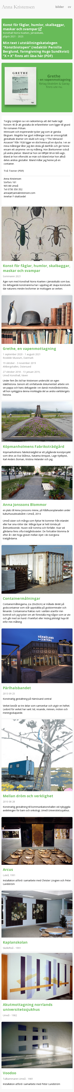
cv (69, 7)
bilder (60, 7)
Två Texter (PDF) (14, 170)
